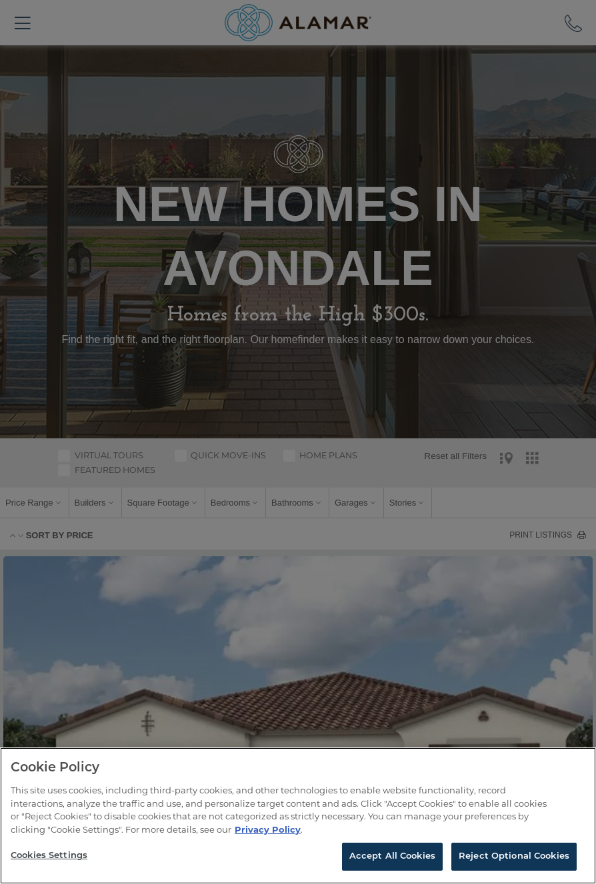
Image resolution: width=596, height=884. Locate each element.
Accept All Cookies (392, 856)
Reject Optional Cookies (514, 856)
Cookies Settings (49, 855)
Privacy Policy (268, 829)
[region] (298, 815)
